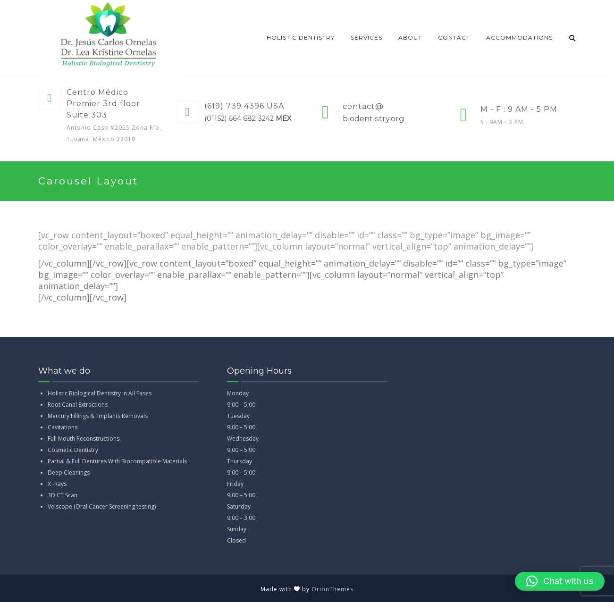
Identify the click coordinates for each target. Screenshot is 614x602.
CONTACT (454, 37)
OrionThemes (332, 589)
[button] (560, 581)
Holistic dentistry (301, 37)
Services (366, 37)
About (410, 37)
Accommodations (519, 37)
